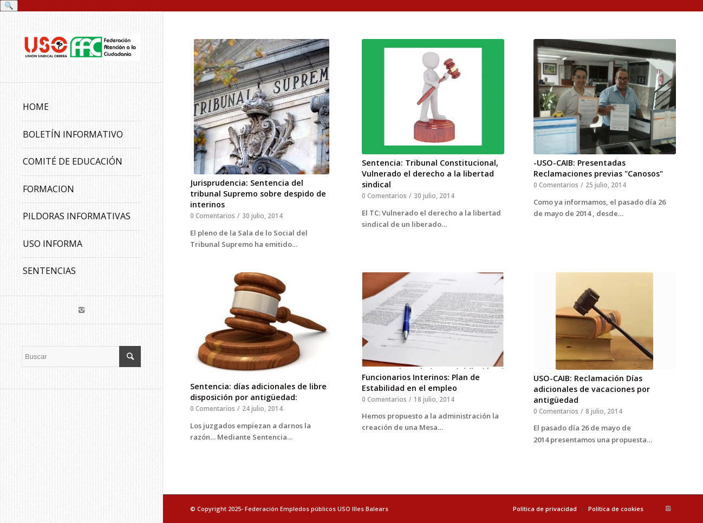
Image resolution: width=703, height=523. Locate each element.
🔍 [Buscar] (9, 6)
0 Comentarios (212, 215)
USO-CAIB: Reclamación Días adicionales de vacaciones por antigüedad (591, 389)
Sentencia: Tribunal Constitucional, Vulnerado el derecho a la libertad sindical (430, 173)
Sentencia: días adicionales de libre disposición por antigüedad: (258, 391)
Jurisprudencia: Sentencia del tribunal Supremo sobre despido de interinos (258, 194)
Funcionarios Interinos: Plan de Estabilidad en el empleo (421, 382)
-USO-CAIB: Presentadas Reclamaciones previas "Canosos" (598, 168)
